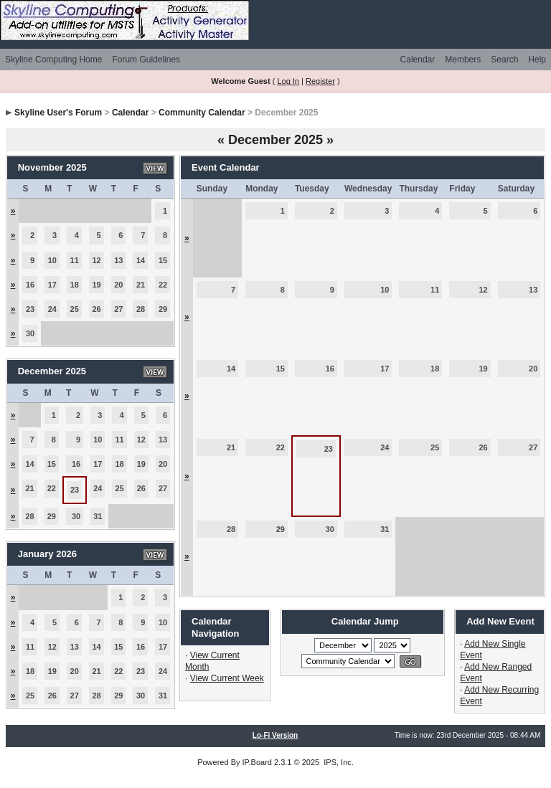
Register (320, 81)
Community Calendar (202, 113)
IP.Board (257, 762)
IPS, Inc (338, 762)
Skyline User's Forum (58, 113)
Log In (288, 81)
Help (537, 59)
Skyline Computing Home (53, 59)
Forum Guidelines (146, 59)
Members (463, 59)
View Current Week (227, 678)
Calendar (417, 59)
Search (504, 59)
